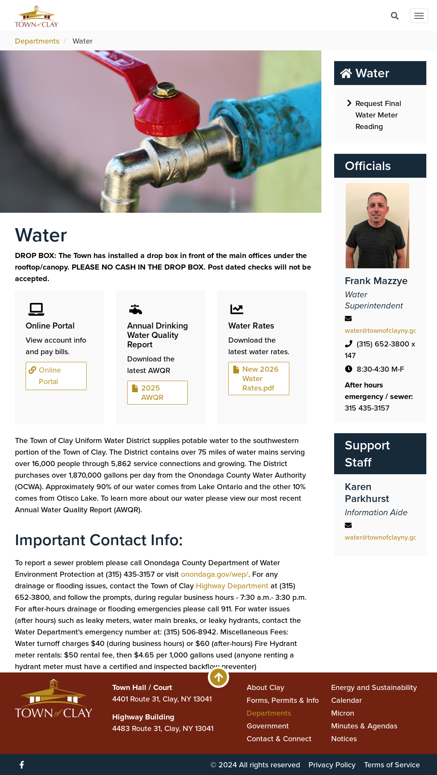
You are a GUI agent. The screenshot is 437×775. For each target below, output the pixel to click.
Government (268, 725)
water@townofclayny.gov (382, 330)
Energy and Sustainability (374, 687)
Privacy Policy (332, 764)
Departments (37, 41)
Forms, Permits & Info (283, 700)
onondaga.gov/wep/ (214, 574)
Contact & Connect (279, 738)
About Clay (265, 687)
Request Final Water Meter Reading (374, 114)
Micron (342, 713)
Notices (344, 738)
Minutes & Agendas (364, 725)
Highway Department (232, 585)
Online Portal (45, 375)
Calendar (346, 700)
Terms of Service (392, 764)
